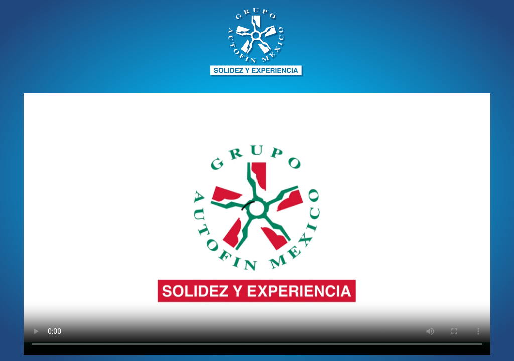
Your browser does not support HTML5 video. (257, 224)
